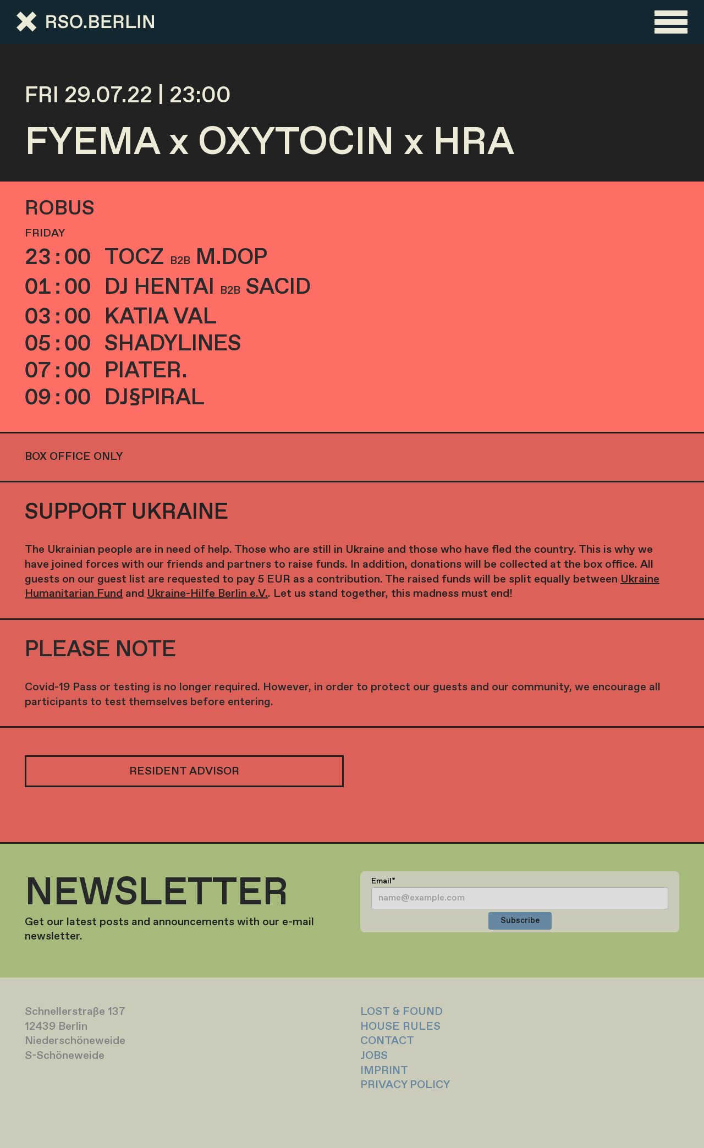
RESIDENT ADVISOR (184, 771)
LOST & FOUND (401, 1011)
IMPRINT (384, 1070)
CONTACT (387, 1041)
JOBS (374, 1055)
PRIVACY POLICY (405, 1085)
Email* (383, 881)
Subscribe (520, 920)
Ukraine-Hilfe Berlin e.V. (207, 593)
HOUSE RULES (400, 1026)
